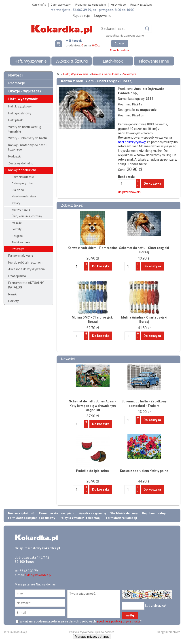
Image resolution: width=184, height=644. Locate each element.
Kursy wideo (118, 4)
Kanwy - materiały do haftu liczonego (27, 147)
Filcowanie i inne (154, 61)
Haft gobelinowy (19, 113)
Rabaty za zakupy (141, 4)
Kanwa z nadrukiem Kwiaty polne (144, 471)
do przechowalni (129, 192)
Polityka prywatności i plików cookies (91, 632)
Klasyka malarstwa (24, 196)
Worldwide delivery (124, 513)
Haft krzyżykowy (20, 106)
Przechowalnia (119, 50)
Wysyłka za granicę (92, 513)
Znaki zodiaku (21, 242)
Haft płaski (15, 120)
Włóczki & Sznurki (71, 61)
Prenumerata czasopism (90, 4)
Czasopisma (17, 276)
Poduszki (14, 156)
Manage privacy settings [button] (92, 636)
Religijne (17, 236)
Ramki (12, 294)
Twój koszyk (60, 43)
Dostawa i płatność (21, 513)
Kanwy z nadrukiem (22, 170)
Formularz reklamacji (121, 518)
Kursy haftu (39, 4)
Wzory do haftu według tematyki (24, 129)
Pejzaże (16, 222)
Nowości (15, 75)
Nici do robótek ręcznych (25, 262)
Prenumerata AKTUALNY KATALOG (26, 285)
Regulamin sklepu (154, 513)
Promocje (16, 83)
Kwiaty (16, 203)
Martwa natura (21, 209)
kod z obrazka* (156, 605)
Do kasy (120, 43)
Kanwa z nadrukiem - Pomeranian (93, 248)
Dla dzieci (18, 190)
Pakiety (13, 301)
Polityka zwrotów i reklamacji (81, 518)
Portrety (16, 229)
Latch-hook (113, 61)
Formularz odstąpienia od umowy (31, 518)
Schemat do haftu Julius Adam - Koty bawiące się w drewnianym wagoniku (92, 405)
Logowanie (102, 15)
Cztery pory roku (22, 183)
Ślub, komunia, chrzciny (27, 216)
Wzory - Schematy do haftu (27, 138)
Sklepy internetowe (168, 632)
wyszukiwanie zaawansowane (125, 35)
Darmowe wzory (61, 4)
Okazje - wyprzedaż (24, 91)
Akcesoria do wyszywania (26, 269)
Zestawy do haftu (20, 163)
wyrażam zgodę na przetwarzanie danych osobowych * (80, 621)
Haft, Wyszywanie (30, 61)
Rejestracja (81, 15)
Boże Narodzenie (23, 177)
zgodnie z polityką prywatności (118, 621)
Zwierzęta (18, 249)
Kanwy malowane (20, 255)
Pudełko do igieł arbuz (93, 471)
